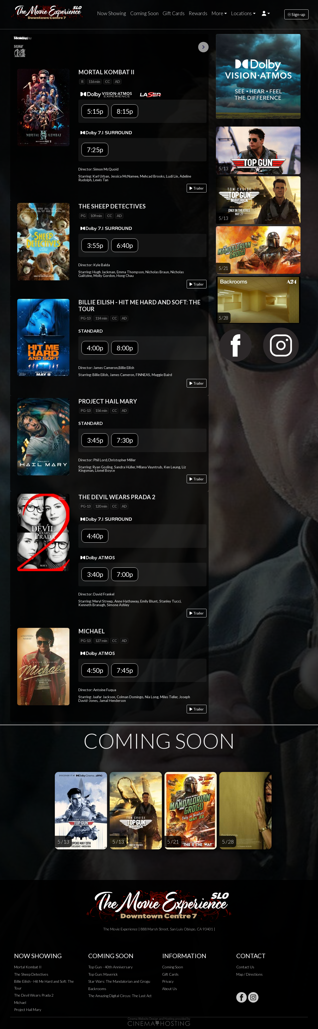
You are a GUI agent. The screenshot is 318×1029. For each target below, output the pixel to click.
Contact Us (245, 967)
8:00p (125, 348)
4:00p (95, 348)
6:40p (125, 245)
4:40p (95, 536)
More (217, 13)
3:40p (95, 574)
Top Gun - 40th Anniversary (110, 967)
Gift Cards (174, 13)
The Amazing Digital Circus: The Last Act (120, 995)
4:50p (95, 670)
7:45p (125, 670)
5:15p (95, 111)
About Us (169, 988)
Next (203, 47)
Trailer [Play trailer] (197, 188)
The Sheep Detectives (31, 974)
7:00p (125, 574)
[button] (266, 13)
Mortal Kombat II (28, 967)
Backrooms (97, 988)
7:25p (95, 150)
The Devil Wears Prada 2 (34, 995)
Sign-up (296, 14)
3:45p (95, 440)
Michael (20, 1002)
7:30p (125, 440)
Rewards (198, 13)
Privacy (168, 981)
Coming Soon (144, 13)
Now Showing (111, 13)
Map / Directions (249, 974)
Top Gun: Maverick (103, 974)
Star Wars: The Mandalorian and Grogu (119, 981)
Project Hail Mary (27, 1009)
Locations (241, 13)
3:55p (95, 245)
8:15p (125, 111)
